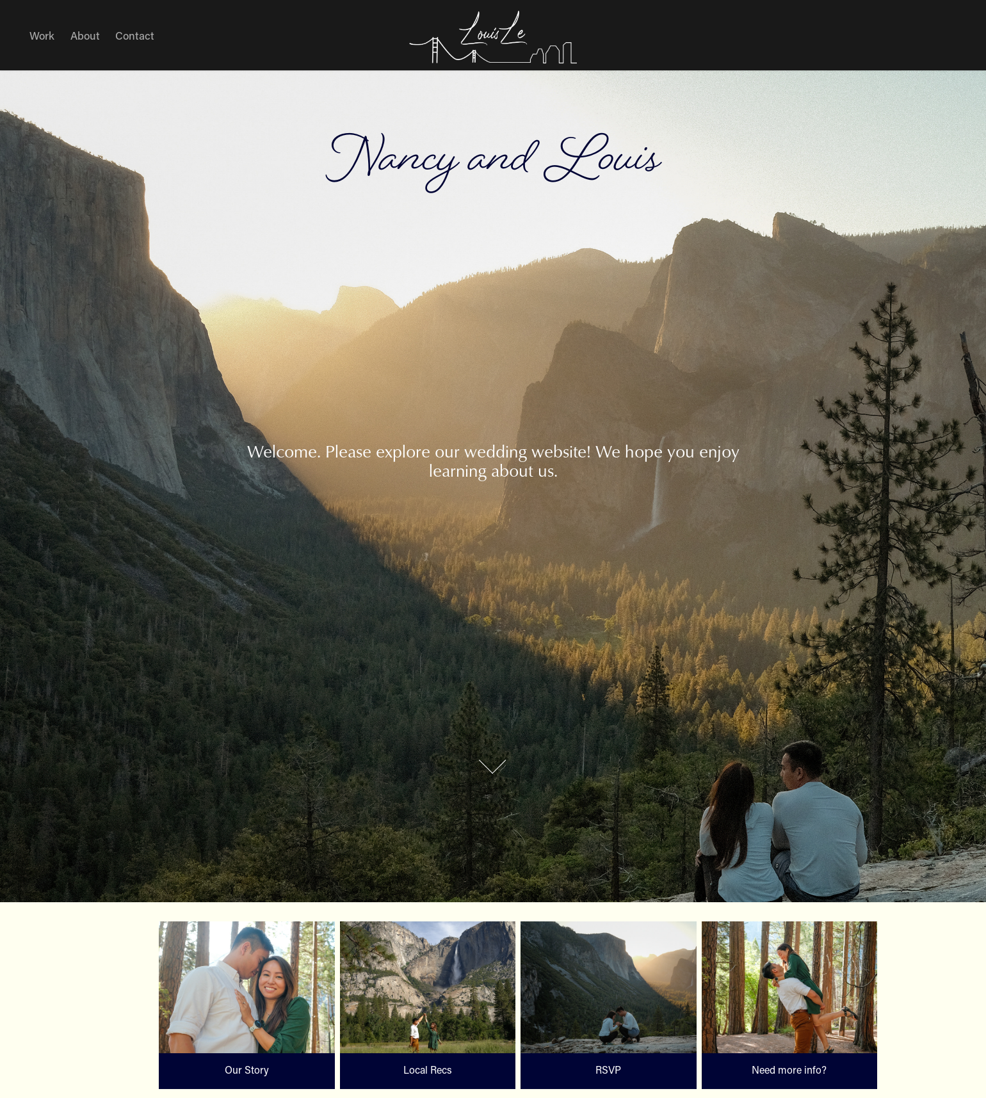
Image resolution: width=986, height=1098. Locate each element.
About (85, 35)
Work (41, 35)
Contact (134, 35)
